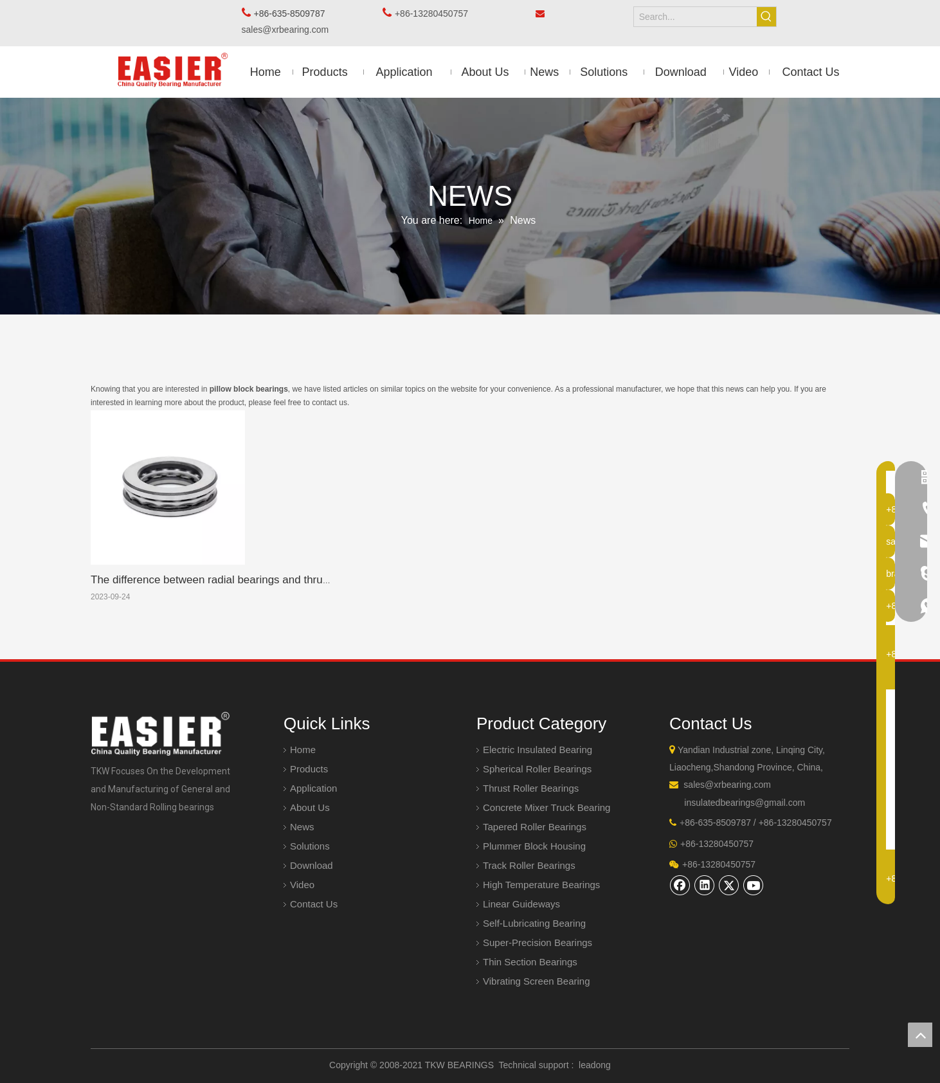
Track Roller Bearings (529, 865)
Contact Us (314, 903)
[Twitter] (729, 885)
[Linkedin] (704, 885)
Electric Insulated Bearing (537, 749)
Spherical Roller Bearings (537, 768)
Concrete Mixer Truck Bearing (546, 807)
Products (309, 768)
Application (313, 788)
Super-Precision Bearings (537, 942)
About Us (310, 807)
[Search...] (695, 16)
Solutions (310, 846)
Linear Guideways (521, 903)
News (302, 826)
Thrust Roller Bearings (531, 788)
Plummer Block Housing (534, 846)
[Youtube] (753, 885)
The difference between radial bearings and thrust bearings (233, 580)
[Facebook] (680, 885)
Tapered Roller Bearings (534, 826)
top (920, 1035)
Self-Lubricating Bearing (534, 923)
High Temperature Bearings (541, 884)
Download (311, 865)
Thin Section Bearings (530, 961)
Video (302, 884)
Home (303, 749)
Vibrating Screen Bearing (536, 981)
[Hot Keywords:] (766, 16)
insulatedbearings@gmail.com (744, 802)
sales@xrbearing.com (289, 29)
